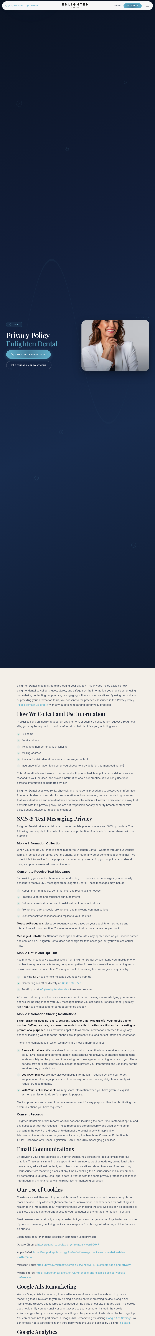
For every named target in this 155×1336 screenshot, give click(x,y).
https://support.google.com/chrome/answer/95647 (68, 1244)
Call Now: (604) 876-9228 (28, 354)
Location (34, 6)
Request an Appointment (28, 365)
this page (124, 1322)
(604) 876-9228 (16, 6)
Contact (115, 6)
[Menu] (145, 6)
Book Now (131, 6)
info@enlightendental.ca (54, 989)
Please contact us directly (33, 704)
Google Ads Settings (118, 1318)
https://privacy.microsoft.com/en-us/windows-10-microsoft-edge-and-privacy (84, 1264)
